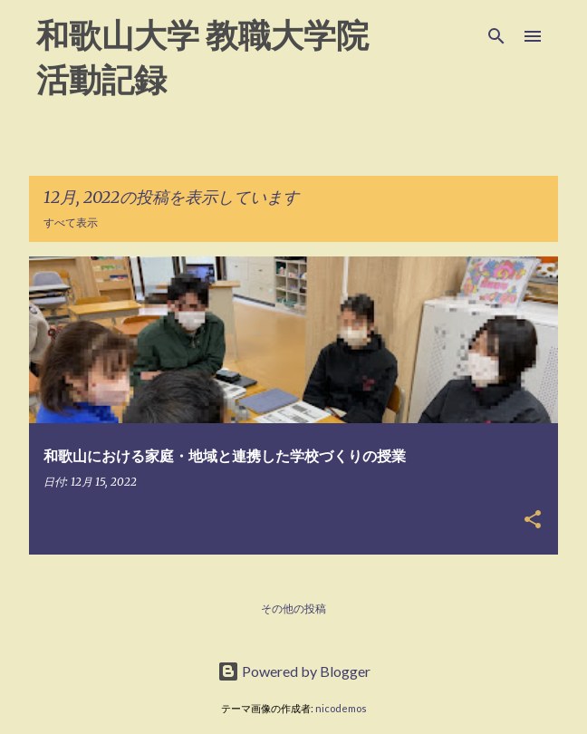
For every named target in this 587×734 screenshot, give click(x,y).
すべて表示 (70, 222)
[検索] (496, 36)
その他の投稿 (293, 608)
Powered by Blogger (293, 671)
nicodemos (341, 708)
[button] (533, 520)
